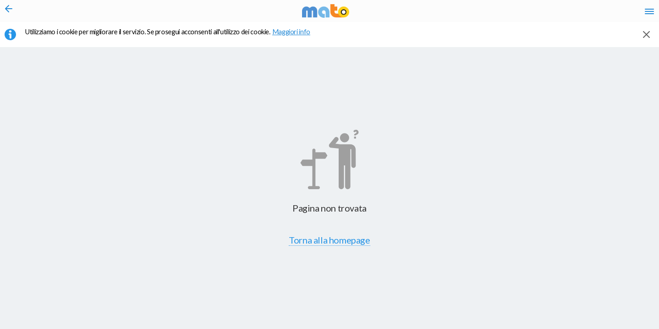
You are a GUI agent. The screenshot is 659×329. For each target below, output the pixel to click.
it (518, 14)
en (534, 14)
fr (552, 14)
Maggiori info (296, 37)
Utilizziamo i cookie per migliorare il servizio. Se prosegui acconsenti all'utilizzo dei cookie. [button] (173, 37)
